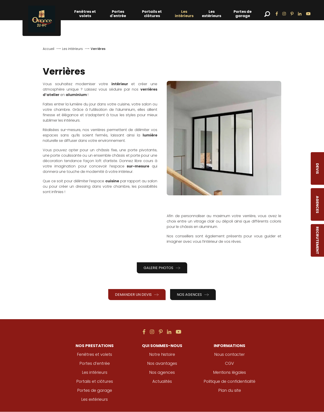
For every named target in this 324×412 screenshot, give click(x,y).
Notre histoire (162, 354)
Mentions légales (229, 372)
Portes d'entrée (118, 13)
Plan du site (229, 390)
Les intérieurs (184, 13)
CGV (229, 363)
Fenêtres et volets (85, 13)
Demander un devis (137, 294)
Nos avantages (162, 363)
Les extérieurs (211, 13)
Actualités (162, 381)
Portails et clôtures (152, 13)
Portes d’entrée (94, 363)
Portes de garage (243, 13)
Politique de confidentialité (229, 381)
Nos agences (193, 294)
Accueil (48, 49)
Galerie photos (162, 267)
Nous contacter (229, 354)
